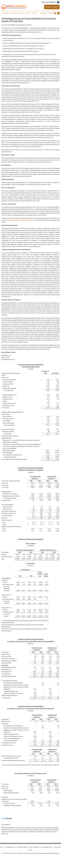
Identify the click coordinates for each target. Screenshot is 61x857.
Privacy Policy (57, 847)
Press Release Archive (10, 847)
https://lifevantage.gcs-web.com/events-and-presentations (19, 220)
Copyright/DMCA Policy (46, 847)
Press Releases (13, 13)
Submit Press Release (22, 847)
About (1, 847)
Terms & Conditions (34, 847)
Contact (28, 13)
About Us (35, 13)
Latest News (4, 13)
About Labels (21, 13)
